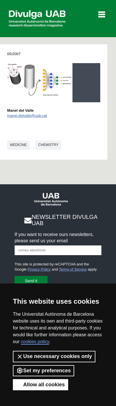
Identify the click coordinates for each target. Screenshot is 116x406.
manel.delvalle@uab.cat (27, 115)
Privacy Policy (39, 269)
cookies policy (35, 341)
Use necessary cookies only (54, 356)
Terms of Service (73, 269)
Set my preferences (43, 370)
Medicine (18, 145)
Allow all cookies (40, 384)
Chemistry (48, 145)
